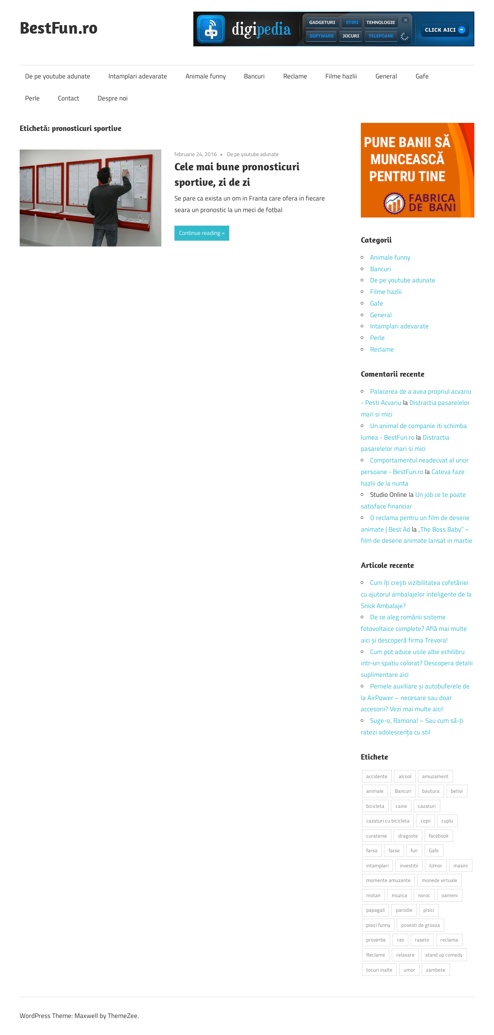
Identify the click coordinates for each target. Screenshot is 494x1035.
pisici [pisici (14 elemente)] (428, 910)
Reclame (295, 76)
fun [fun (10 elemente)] (414, 850)
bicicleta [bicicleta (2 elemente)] (375, 806)
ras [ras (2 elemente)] (400, 939)
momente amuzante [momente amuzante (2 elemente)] (388, 880)
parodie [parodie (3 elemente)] (404, 910)
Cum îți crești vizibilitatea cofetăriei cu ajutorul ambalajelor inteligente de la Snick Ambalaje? (416, 594)
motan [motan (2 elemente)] (373, 895)
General (386, 76)
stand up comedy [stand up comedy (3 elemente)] (443, 955)
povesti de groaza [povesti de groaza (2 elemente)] (420, 925)
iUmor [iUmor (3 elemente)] (435, 865)
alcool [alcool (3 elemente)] (405, 776)
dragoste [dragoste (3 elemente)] (408, 836)
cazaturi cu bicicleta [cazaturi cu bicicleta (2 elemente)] (387, 820)
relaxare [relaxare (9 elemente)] (405, 955)
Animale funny (206, 76)
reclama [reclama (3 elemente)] (449, 939)
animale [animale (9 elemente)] (375, 791)
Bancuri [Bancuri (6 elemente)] (403, 791)
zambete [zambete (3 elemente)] (435, 970)
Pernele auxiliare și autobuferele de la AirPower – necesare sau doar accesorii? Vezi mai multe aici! (415, 697)
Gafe (422, 76)
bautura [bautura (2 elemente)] (431, 791)
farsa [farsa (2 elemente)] (371, 850)
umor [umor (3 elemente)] (409, 970)
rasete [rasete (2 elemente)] (422, 939)
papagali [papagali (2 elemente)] (375, 910)
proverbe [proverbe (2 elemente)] (376, 939)
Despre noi (113, 98)
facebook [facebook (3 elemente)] (438, 836)
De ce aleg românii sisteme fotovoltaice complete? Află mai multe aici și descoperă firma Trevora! (414, 628)
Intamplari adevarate (137, 76)
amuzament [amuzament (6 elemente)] (435, 776)
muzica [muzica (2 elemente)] (399, 895)
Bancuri (254, 76)
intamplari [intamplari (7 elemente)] (377, 865)
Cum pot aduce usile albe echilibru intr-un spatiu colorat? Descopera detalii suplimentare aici (417, 663)
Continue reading (199, 232)
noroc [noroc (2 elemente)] (424, 895)
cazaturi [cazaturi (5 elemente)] (427, 806)
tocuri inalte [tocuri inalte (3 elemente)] (379, 970)
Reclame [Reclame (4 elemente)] (375, 955)
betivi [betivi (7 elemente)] (457, 791)
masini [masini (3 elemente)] (460, 865)
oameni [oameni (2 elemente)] (450, 895)
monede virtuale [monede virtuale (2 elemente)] (439, 880)
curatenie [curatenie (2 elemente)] (376, 836)
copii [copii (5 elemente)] (426, 820)
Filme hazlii (341, 76)
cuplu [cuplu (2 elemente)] (447, 820)
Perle (32, 98)
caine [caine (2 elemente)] (401, 806)
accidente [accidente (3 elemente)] (376, 776)
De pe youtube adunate (57, 76)
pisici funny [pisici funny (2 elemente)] (378, 925)
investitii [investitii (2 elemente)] (409, 865)
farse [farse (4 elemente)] (394, 850)
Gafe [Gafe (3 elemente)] (434, 850)
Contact (68, 98)
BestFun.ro (59, 27)
